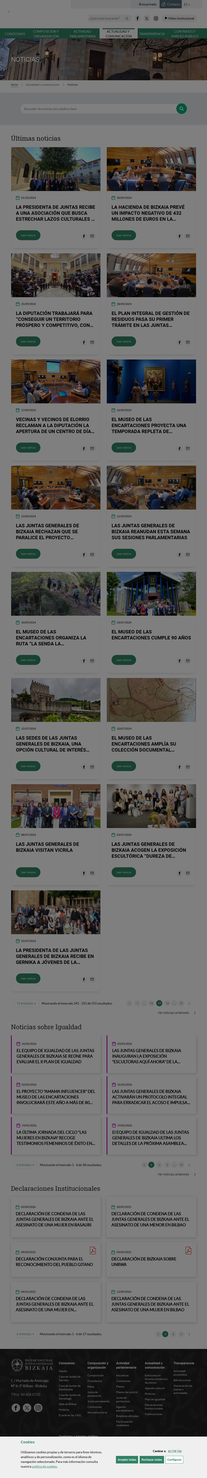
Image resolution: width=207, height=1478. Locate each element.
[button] (169, 1451)
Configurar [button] (175, 1459)
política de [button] (44, 1466)
